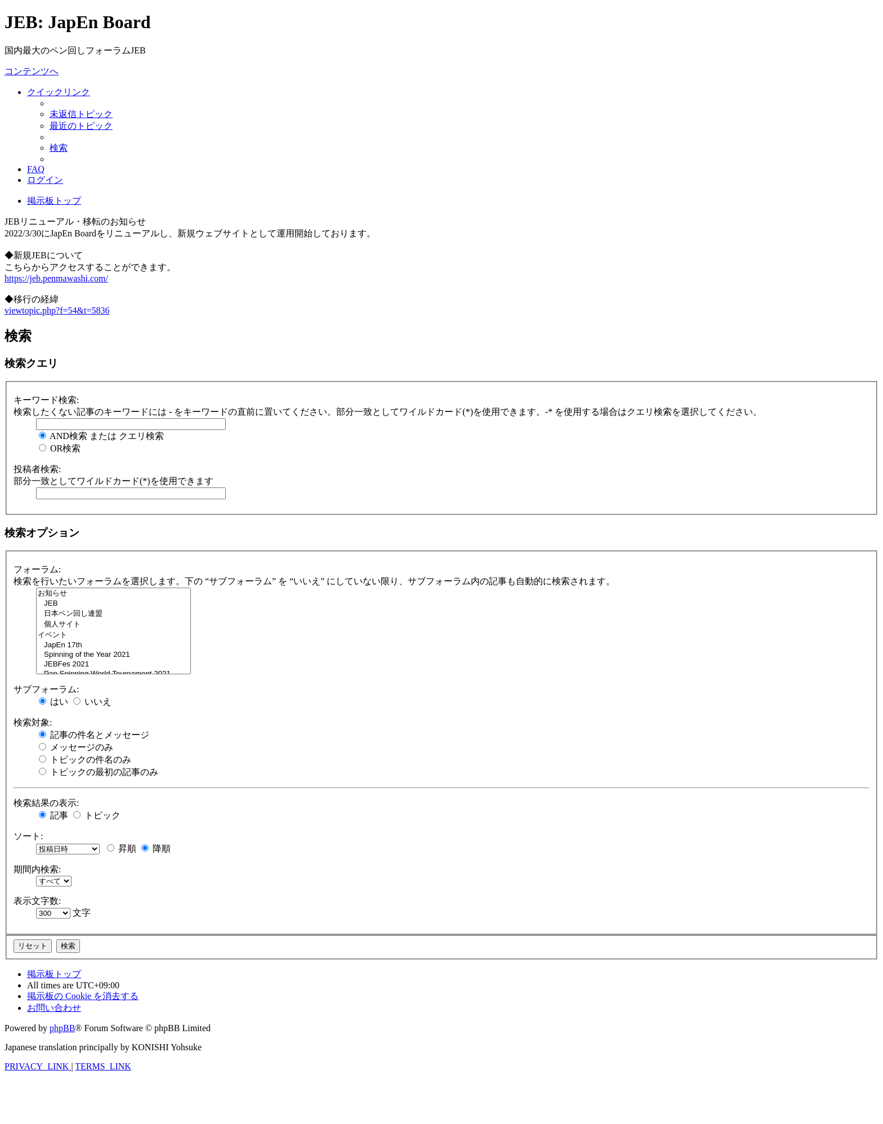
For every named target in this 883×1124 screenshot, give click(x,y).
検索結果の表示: (46, 803)
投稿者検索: (37, 469)
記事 (53, 815)
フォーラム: (37, 569)
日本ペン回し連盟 (113, 613)
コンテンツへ (32, 71)
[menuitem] (81, 114)
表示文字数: (37, 901)
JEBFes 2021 (113, 664)
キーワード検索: (46, 400)
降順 (156, 848)
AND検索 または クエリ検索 (101, 436)
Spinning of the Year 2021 (113, 655)
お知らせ (113, 593)
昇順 (121, 848)
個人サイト (113, 624)
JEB (113, 603)
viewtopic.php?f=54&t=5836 (57, 310)
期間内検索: (37, 869)
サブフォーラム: (46, 689)
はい (53, 701)
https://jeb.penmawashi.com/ (56, 278)
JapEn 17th (113, 645)
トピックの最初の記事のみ (98, 772)
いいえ (92, 701)
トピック (97, 815)
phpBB (62, 1028)
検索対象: (33, 722)
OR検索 (60, 448)
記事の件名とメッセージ (94, 735)
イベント (113, 635)
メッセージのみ (76, 747)
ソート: (28, 836)
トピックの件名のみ (85, 759)
